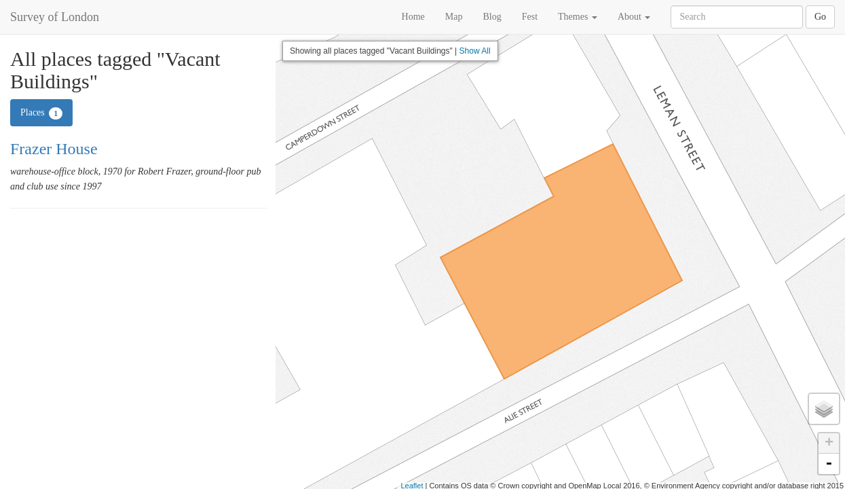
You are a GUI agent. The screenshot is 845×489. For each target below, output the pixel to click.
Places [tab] (41, 113)
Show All (475, 51)
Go (820, 17)
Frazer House (54, 149)
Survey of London (54, 17)
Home (413, 17)
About (634, 17)
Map (454, 17)
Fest (530, 17)
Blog (492, 17)
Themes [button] (577, 17)
